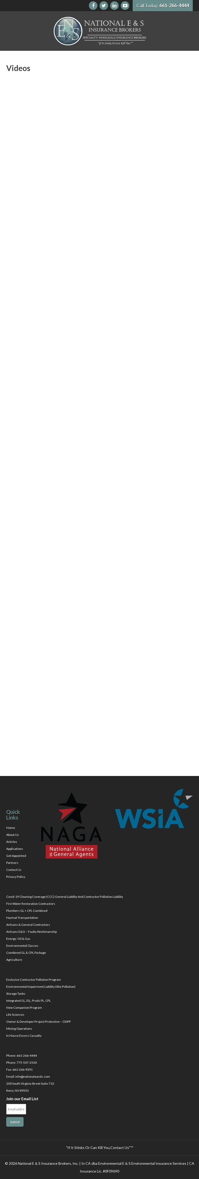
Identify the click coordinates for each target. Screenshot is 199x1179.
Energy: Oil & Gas (18, 939)
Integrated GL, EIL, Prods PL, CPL (28, 1000)
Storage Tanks (15, 994)
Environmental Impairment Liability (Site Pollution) (40, 987)
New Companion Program (24, 1007)
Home (10, 828)
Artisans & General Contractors (28, 925)
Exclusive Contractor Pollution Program (33, 980)
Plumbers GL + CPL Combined (26, 911)
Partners (12, 863)
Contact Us (14, 870)
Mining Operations (19, 1028)
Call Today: (163, 5)
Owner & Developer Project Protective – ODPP (38, 1021)
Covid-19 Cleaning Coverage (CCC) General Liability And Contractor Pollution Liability (64, 897)
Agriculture (14, 960)
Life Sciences (15, 1014)
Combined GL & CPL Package (26, 953)
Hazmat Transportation (22, 918)
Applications (14, 849)
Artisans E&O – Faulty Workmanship (31, 932)
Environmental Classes (22, 946)
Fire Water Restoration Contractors (30, 904)
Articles (11, 842)
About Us (12, 835)
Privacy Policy (15, 877)
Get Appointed (16, 856)
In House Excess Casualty (23, 1035)
